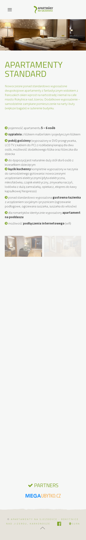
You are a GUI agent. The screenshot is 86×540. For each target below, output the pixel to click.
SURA (74, 523)
